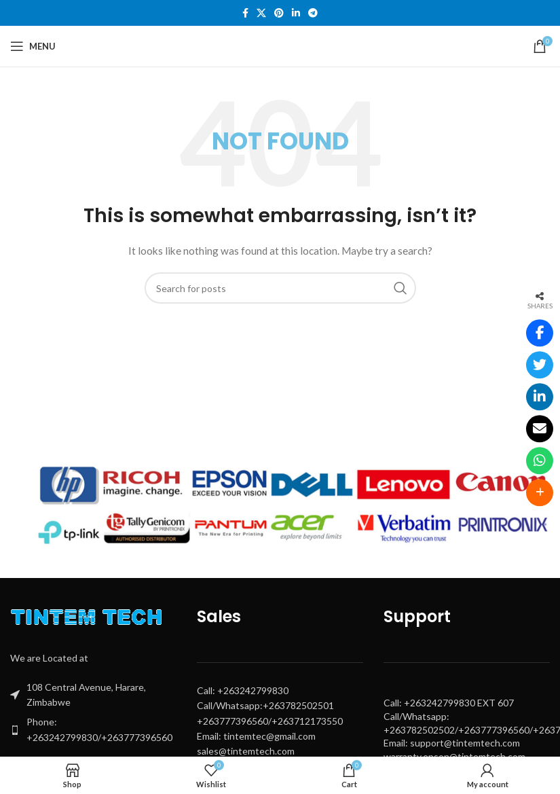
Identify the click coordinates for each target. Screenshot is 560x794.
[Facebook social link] (245, 13)
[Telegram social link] (313, 13)
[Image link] (89, 620)
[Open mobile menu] (32, 46)
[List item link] (93, 730)
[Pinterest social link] (279, 13)
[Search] (280, 288)
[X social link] (261, 13)
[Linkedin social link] (296, 13)
